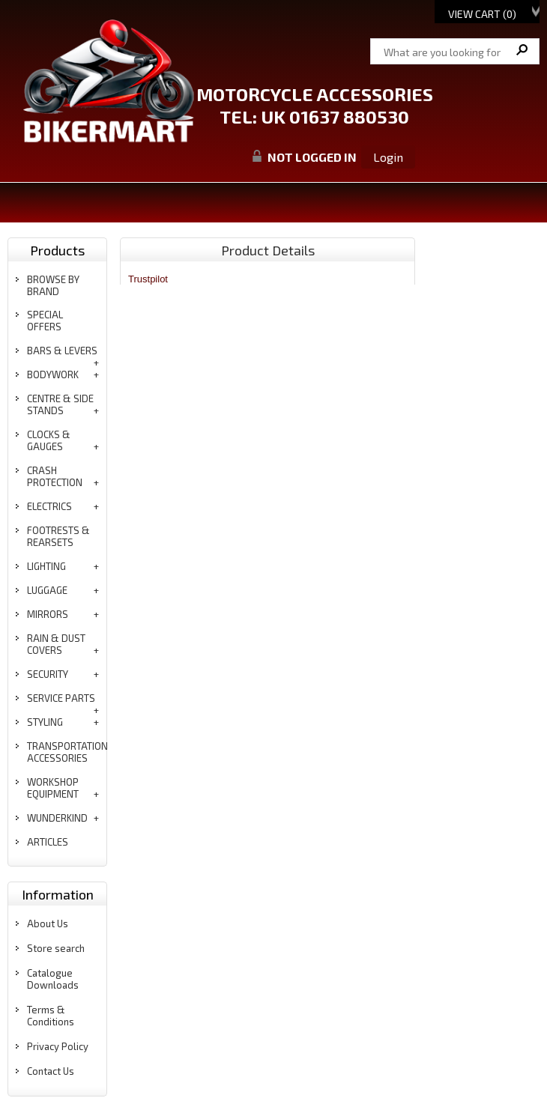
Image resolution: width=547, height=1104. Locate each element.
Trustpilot (148, 279)
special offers (45, 321)
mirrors (47, 614)
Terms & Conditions (50, 1016)
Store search (56, 948)
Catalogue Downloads (53, 979)
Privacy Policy (57, 1046)
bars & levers (62, 351)
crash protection (54, 476)
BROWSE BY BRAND (53, 285)
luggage (47, 590)
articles (47, 842)
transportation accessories (67, 752)
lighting (46, 566)
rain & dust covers (56, 644)
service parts (61, 698)
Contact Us (50, 1071)
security (47, 674)
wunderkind (57, 818)
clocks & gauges (48, 440)
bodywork (53, 374)
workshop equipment (53, 788)
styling (45, 722)
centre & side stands (60, 404)
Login (388, 157)
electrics (49, 506)
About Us (47, 923)
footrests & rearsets (58, 536)
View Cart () (482, 13)
